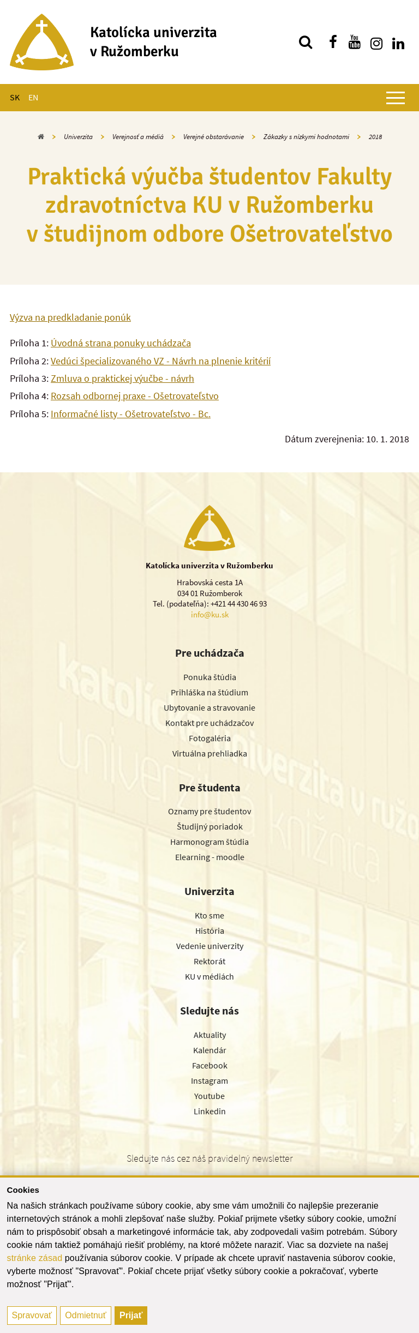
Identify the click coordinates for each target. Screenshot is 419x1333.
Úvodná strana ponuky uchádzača (121, 343)
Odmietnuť (85, 1315)
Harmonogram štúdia (209, 841)
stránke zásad (35, 1258)
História (209, 930)
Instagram (209, 1080)
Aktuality (210, 1034)
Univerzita (78, 136)
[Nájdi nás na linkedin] (398, 42)
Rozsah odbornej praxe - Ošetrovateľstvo (135, 395)
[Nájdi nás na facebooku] (333, 42)
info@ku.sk (210, 614)
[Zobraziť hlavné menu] (395, 97)
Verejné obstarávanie (213, 136)
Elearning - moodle (209, 856)
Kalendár (209, 1049)
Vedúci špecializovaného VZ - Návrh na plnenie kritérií (161, 361)
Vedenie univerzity (209, 945)
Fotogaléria (210, 737)
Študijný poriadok (210, 826)
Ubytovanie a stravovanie (209, 707)
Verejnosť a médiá (138, 136)
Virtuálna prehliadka (209, 753)
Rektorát (209, 961)
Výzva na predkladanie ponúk (70, 317)
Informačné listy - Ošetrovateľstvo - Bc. (131, 413)
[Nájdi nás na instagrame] (376, 42)
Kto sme (209, 915)
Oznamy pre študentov (209, 811)
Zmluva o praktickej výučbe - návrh (122, 378)
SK (15, 97)
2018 (375, 136)
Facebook (210, 1065)
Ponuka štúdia (209, 676)
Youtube (209, 1095)
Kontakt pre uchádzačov (209, 722)
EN (33, 97)
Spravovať (32, 1315)
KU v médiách (209, 976)
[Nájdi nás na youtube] (355, 42)
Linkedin (210, 1111)
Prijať (130, 1315)
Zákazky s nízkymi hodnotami (306, 136)
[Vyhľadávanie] (305, 42)
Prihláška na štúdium (209, 692)
